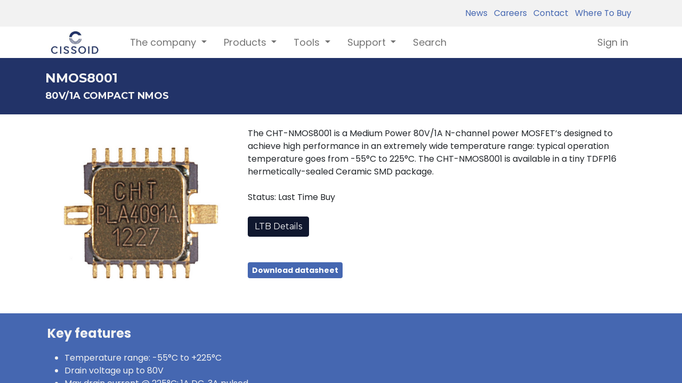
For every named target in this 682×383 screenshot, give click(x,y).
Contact (549, 13)
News (476, 13)
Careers (508, 13)
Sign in (612, 42)
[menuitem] (429, 42)
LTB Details (278, 226)
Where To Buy (601, 13)
